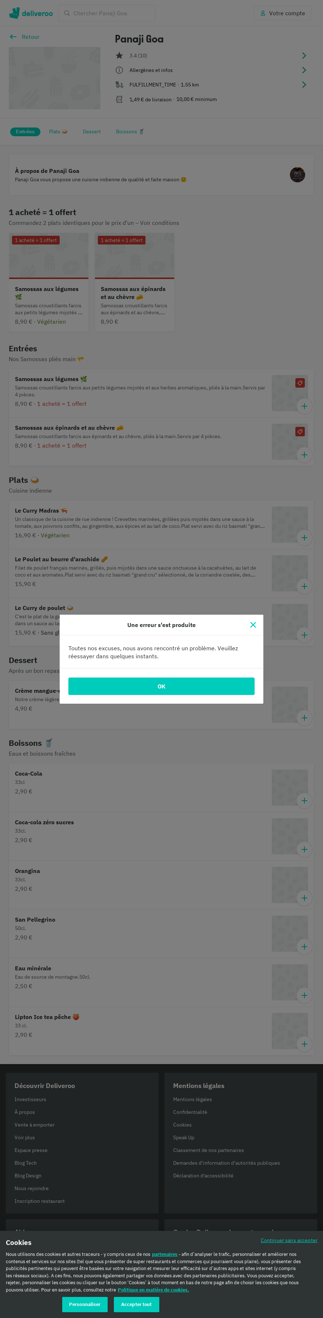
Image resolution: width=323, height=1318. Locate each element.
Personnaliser (85, 1306)
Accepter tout (136, 1306)
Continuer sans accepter (289, 1242)
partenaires (165, 1256)
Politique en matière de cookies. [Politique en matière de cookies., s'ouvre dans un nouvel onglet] (153, 1292)
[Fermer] (253, 624)
